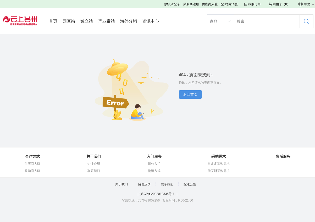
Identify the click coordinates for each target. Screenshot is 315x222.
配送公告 (190, 184)
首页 (53, 21)
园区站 (69, 21)
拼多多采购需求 (219, 164)
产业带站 (106, 21)
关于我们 (93, 156)
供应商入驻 (210, 4)
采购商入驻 (32, 171)
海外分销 (128, 21)
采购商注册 (191, 4)
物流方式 (154, 171)
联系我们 (93, 171)
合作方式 (32, 156)
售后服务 (283, 156)
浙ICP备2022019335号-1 (157, 194)
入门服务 (154, 156)
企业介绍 (93, 164)
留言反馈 (144, 184)
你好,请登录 (172, 4)
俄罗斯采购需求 (219, 171)
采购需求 (218, 156)
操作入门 (154, 164)
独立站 (86, 21)
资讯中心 (150, 21)
